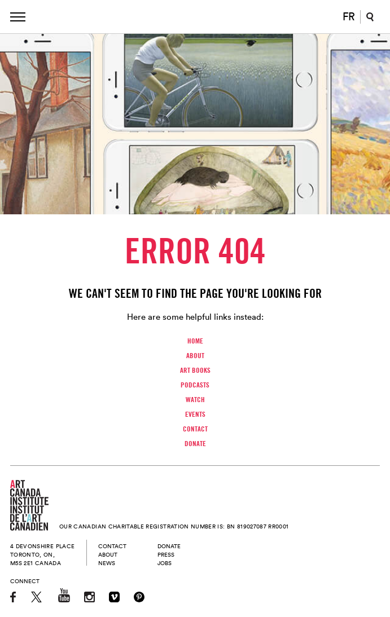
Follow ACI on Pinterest (139, 597)
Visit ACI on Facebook (13, 597)
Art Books (195, 369)
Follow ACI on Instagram (89, 597)
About (195, 355)
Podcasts (195, 384)
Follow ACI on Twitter (37, 597)
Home (195, 340)
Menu (17, 16)
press (165, 554)
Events (195, 413)
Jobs (164, 563)
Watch (195, 399)
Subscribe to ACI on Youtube (64, 595)
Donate (195, 443)
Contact (195, 428)
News (106, 563)
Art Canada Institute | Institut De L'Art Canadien (197, 17)
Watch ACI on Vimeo (114, 597)
